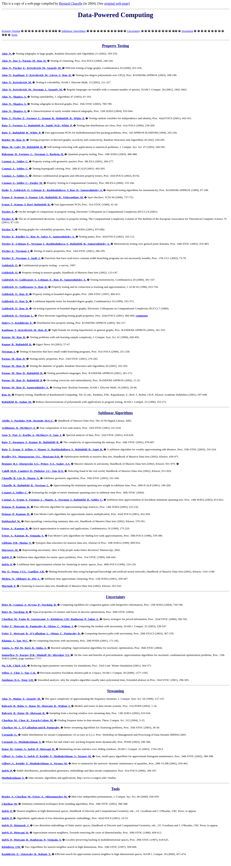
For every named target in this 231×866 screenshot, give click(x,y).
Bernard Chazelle (70, 3)
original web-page (116, 3)
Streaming (187, 31)
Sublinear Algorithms (74, 31)
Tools (14, 34)
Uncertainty (133, 31)
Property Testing (11, 31)
